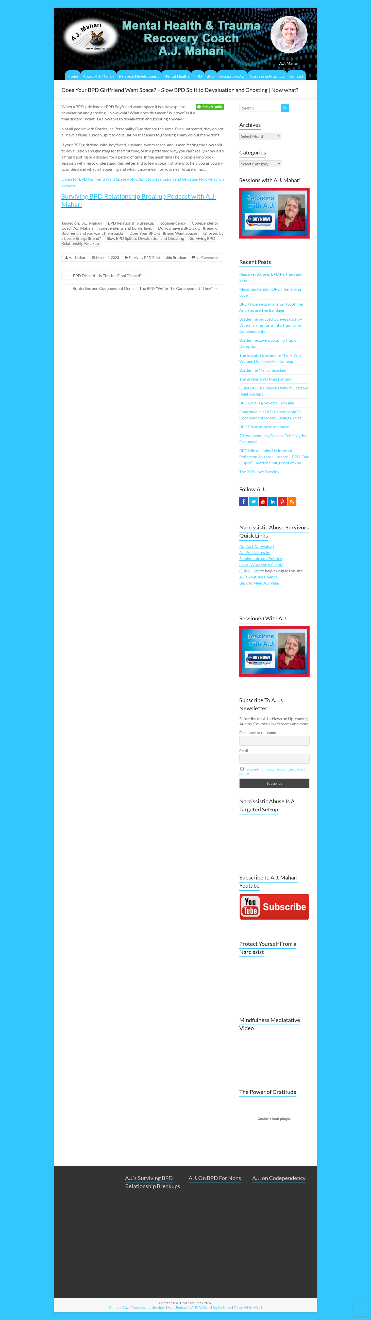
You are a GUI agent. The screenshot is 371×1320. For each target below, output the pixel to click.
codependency (173, 223)
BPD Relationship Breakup (131, 223)
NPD (197, 76)
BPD (211, 76)
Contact (296, 76)
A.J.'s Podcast (178, 1307)
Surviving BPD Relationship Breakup (157, 257)
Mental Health (176, 76)
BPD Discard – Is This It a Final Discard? (105, 275)
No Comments (207, 257)
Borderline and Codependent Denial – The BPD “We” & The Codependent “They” (145, 288)
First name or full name (257, 732)
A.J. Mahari (92, 223)
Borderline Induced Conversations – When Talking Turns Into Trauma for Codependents (270, 325)
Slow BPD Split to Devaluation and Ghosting (145, 238)
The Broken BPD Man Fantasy (265, 378)
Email (243, 750)
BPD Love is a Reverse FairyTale (266, 402)
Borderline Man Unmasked (262, 370)
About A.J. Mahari (98, 76)
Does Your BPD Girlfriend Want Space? (163, 233)
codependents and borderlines (125, 228)
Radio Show (222, 1307)
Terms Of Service (247, 1307)
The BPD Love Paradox (259, 471)
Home (73, 76)
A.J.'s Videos (200, 1307)
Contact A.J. (118, 1307)
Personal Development (139, 76)
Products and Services (147, 1307)
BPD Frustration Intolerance (264, 426)
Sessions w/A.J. (232, 76)
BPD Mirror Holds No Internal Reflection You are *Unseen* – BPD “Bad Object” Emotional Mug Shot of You (274, 456)
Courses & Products (267, 76)
